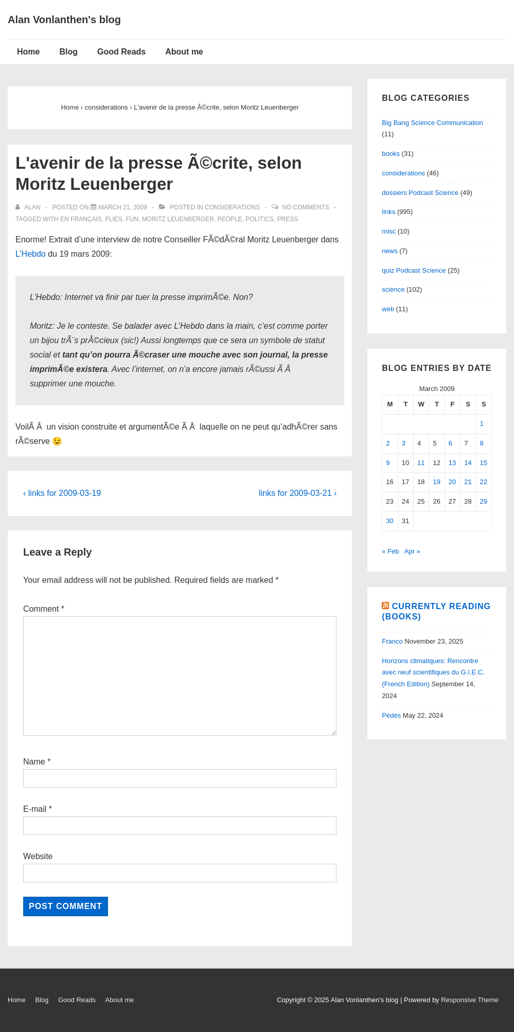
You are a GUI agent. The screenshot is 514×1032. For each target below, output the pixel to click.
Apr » (412, 551)
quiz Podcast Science (414, 270)
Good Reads (121, 51)
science (393, 289)
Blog (68, 51)
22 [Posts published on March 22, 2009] (483, 482)
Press (287, 219)
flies (113, 219)
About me (184, 51)
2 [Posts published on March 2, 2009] (387, 443)
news (389, 251)
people (230, 219)
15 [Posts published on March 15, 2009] (483, 463)
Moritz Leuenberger (178, 219)
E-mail (34, 809)
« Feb (390, 551)
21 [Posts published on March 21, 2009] (467, 482)
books (391, 153)
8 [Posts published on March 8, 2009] (482, 443)
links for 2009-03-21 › (297, 493)
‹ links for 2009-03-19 (62, 493)
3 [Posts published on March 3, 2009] (403, 443)
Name (34, 761)
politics (259, 219)
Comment (43, 608)
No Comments (305, 207)
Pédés (391, 715)
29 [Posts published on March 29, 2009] (483, 501)
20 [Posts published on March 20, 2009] (452, 482)
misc (389, 231)
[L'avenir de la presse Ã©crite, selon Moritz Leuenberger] (123, 207)
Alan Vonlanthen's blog (64, 19)
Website (38, 856)
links (388, 212)
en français (81, 219)
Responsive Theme (470, 1000)
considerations (232, 207)
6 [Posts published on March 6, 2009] (450, 443)
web (388, 309)
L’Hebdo (30, 254)
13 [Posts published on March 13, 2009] (452, 463)
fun (132, 219)
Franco (392, 641)
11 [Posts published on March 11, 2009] (420, 463)
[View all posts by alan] (28, 207)
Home (28, 51)
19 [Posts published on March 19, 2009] (436, 482)
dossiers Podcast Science (420, 193)
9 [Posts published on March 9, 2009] (387, 463)
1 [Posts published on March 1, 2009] (482, 424)
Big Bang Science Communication (432, 123)
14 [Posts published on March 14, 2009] (467, 463)
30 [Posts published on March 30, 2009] (389, 521)
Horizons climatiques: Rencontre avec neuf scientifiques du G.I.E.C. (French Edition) (433, 672)
